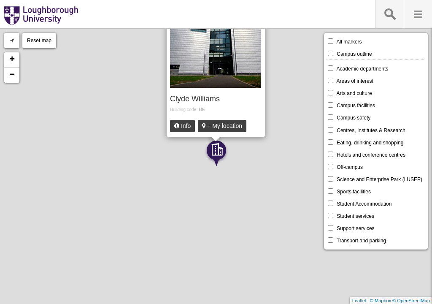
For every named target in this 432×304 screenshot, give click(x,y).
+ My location (222, 125)
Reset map (39, 40)
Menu (418, 14)
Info (182, 125)
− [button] (12, 75)
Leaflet (359, 300)
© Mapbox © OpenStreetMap (400, 300)
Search (389, 14)
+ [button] (12, 60)
